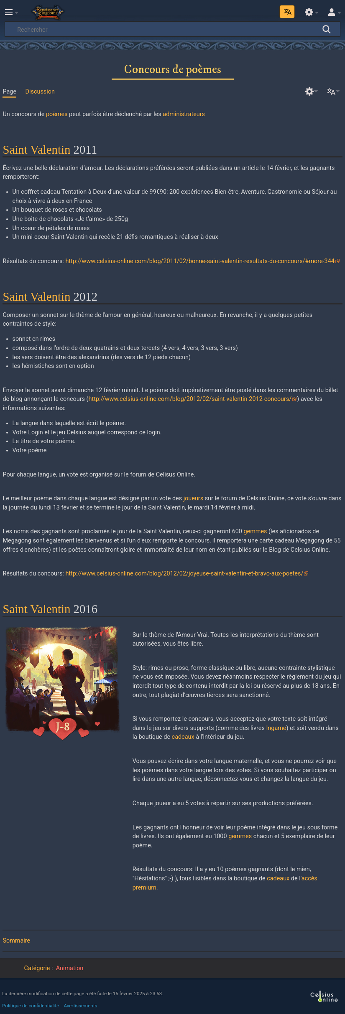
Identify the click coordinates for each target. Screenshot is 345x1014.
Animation (70, 968)
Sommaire (16, 940)
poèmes (57, 114)
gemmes (255, 531)
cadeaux (183, 736)
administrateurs (184, 114)
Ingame (276, 728)
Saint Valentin (36, 149)
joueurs (193, 498)
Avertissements (80, 1006)
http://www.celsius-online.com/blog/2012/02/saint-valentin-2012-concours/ (190, 399)
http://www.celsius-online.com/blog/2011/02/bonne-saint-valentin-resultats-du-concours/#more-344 (199, 261)
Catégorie (37, 968)
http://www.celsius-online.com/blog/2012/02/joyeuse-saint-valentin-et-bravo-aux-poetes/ (184, 573)
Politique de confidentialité (30, 1006)
